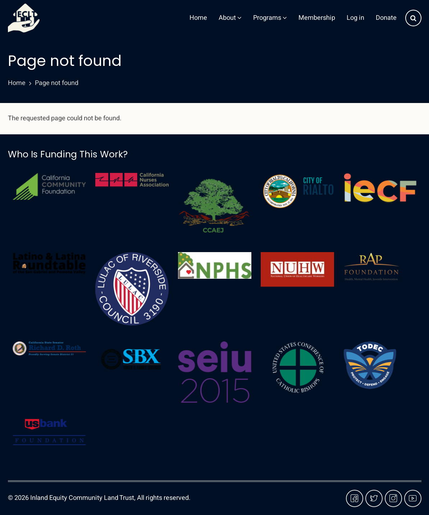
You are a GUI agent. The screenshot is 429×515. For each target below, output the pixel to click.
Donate (386, 18)
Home (198, 18)
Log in (355, 18)
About (230, 18)
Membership (316, 18)
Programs (270, 18)
